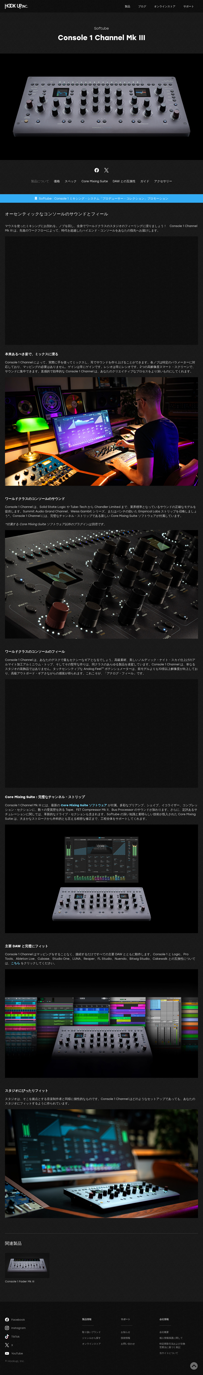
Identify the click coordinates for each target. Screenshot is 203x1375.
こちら (15, 963)
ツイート (106, 170)
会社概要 (164, 1332)
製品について (40, 181)
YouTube (14, 1353)
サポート (188, 6)
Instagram (15, 1328)
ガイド (144, 181)
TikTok (12, 1336)
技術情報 (125, 1337)
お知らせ (125, 1332)
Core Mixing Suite (94, 181)
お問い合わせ (128, 1343)
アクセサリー (163, 181)
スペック (71, 181)
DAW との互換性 (124, 181)
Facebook (15, 1320)
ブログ (142, 6)
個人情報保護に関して (171, 1337)
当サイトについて (168, 1353)
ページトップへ (194, 1366)
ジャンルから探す (91, 1337)
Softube (101, 28)
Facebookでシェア (96, 170)
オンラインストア (164, 6)
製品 (127, 6)
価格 (57, 181)
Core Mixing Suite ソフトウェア (84, 805)
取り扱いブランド (91, 1332)
